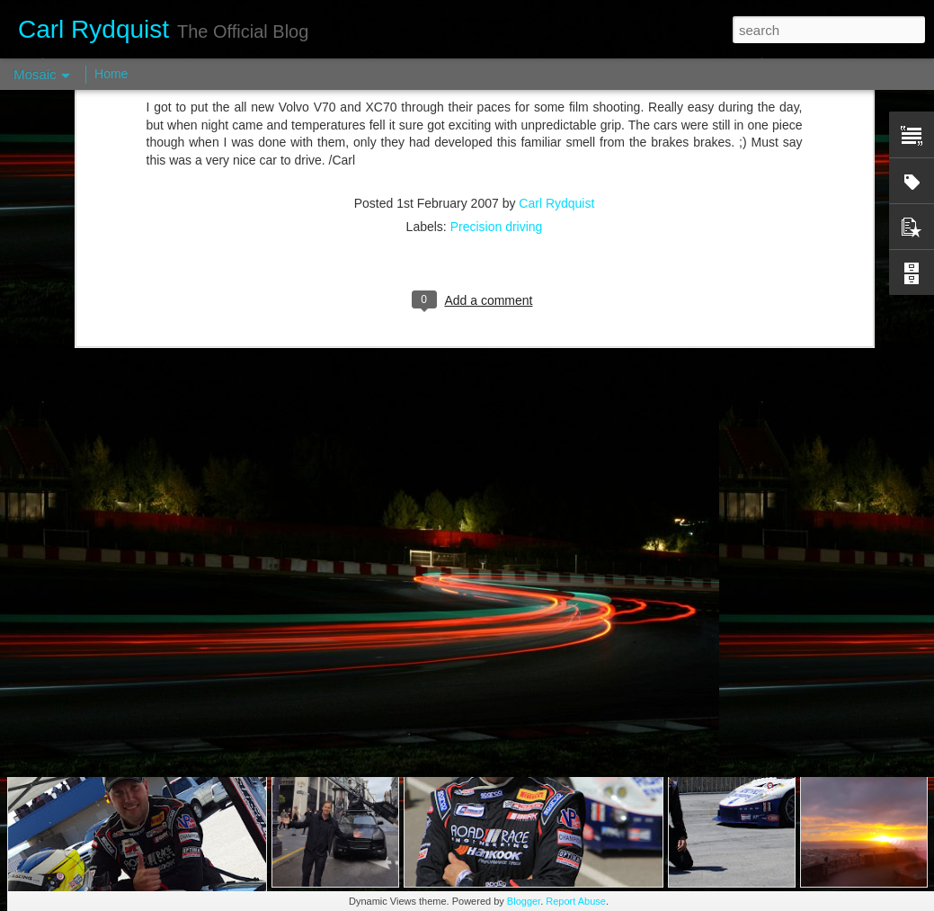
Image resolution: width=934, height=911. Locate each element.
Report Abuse (576, 901)
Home (111, 74)
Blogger (523, 901)
